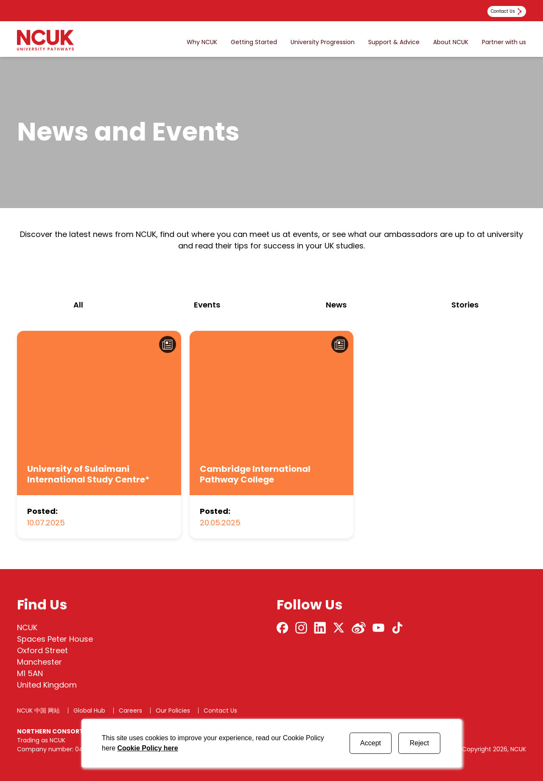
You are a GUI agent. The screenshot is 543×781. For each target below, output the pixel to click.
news (336, 304)
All (78, 304)
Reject (419, 743)
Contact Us (220, 710)
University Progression (323, 42)
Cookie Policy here (147, 748)
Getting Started (254, 42)
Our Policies (173, 710)
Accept (370, 743)
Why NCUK (202, 42)
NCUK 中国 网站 (38, 710)
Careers (130, 710)
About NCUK (450, 42)
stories (465, 304)
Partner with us (504, 42)
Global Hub (89, 710)
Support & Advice (394, 42)
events (207, 304)
